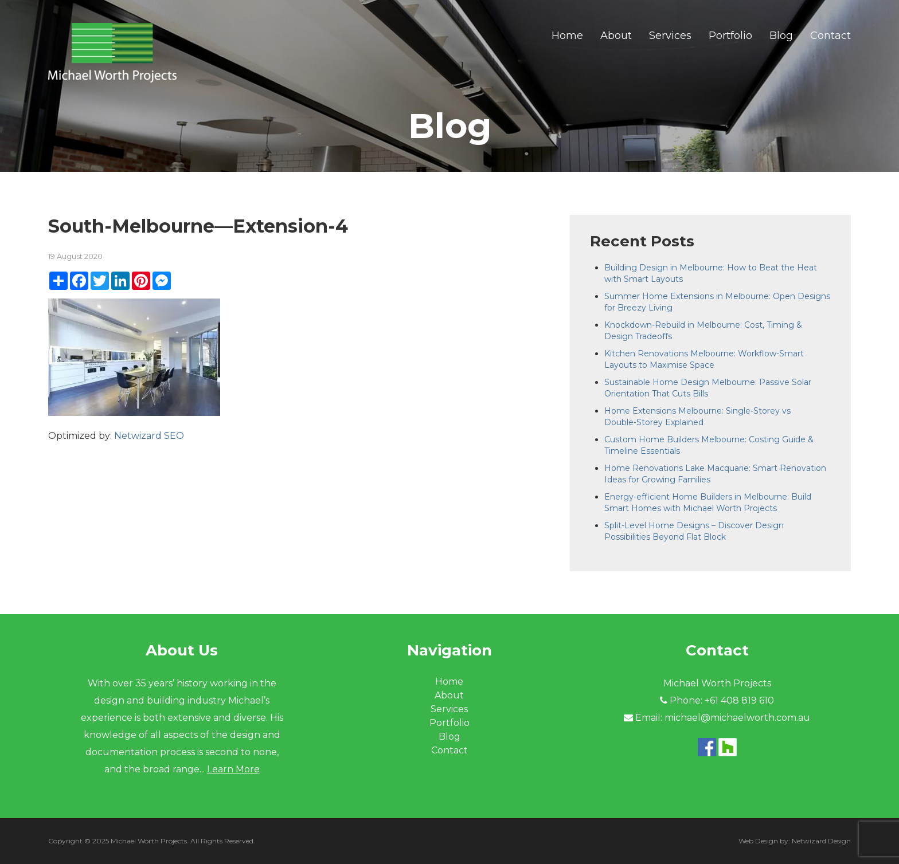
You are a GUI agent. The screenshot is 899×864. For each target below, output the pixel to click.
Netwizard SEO (149, 435)
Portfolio (730, 35)
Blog (781, 35)
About (616, 35)
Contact (830, 35)
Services (670, 35)
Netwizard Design (821, 840)
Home (567, 35)
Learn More (233, 769)
